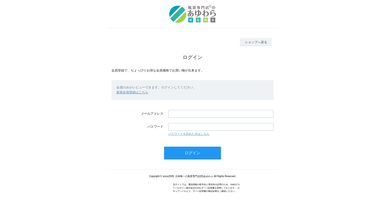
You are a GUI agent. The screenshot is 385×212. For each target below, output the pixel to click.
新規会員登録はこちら (132, 92)
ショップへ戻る (256, 42)
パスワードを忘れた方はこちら (188, 134)
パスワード (155, 126)
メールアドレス (152, 113)
